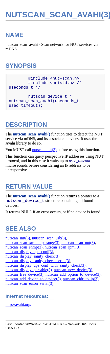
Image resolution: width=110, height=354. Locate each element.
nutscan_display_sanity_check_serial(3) (38, 261)
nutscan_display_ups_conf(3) (29, 252)
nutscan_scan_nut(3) (78, 242)
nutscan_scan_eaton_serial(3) (29, 283)
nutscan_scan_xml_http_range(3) (32, 242)
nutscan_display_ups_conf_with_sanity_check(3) (45, 265)
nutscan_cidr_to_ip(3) (80, 279)
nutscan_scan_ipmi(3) (62, 247)
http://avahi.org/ (18, 304)
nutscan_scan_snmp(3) (24, 247)
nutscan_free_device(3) (24, 274)
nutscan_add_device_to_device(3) (33, 279)
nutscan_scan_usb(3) (49, 238)
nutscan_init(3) (44, 150)
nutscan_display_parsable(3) (29, 270)
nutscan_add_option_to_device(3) (73, 274)
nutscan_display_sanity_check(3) (32, 256)
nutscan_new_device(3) (73, 270)
